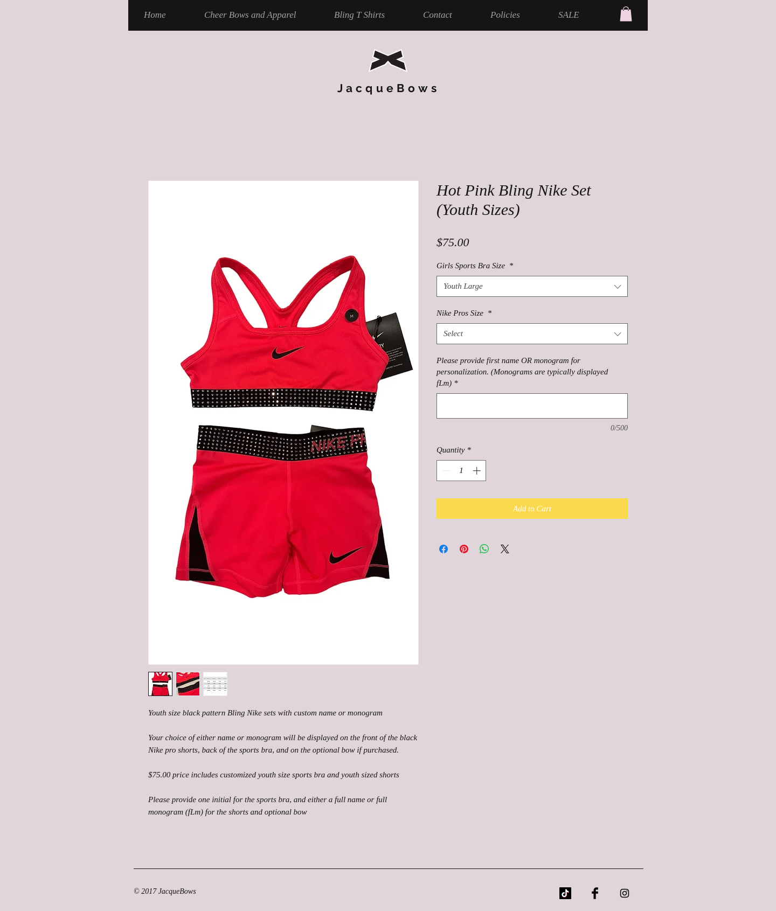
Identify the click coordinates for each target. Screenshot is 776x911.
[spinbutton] (461, 471)
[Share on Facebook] (443, 549)
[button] (626, 13)
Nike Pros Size (463, 313)
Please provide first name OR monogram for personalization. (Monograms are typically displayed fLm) (522, 371)
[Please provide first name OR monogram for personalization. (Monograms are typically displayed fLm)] (532, 406)
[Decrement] (445, 471)
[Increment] (477, 471)
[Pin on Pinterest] (464, 549)
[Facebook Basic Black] (595, 893)
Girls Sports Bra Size (474, 265)
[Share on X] (504, 549)
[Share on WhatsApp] (484, 549)
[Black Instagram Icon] (624, 893)
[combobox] (532, 286)
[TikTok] (565, 893)
